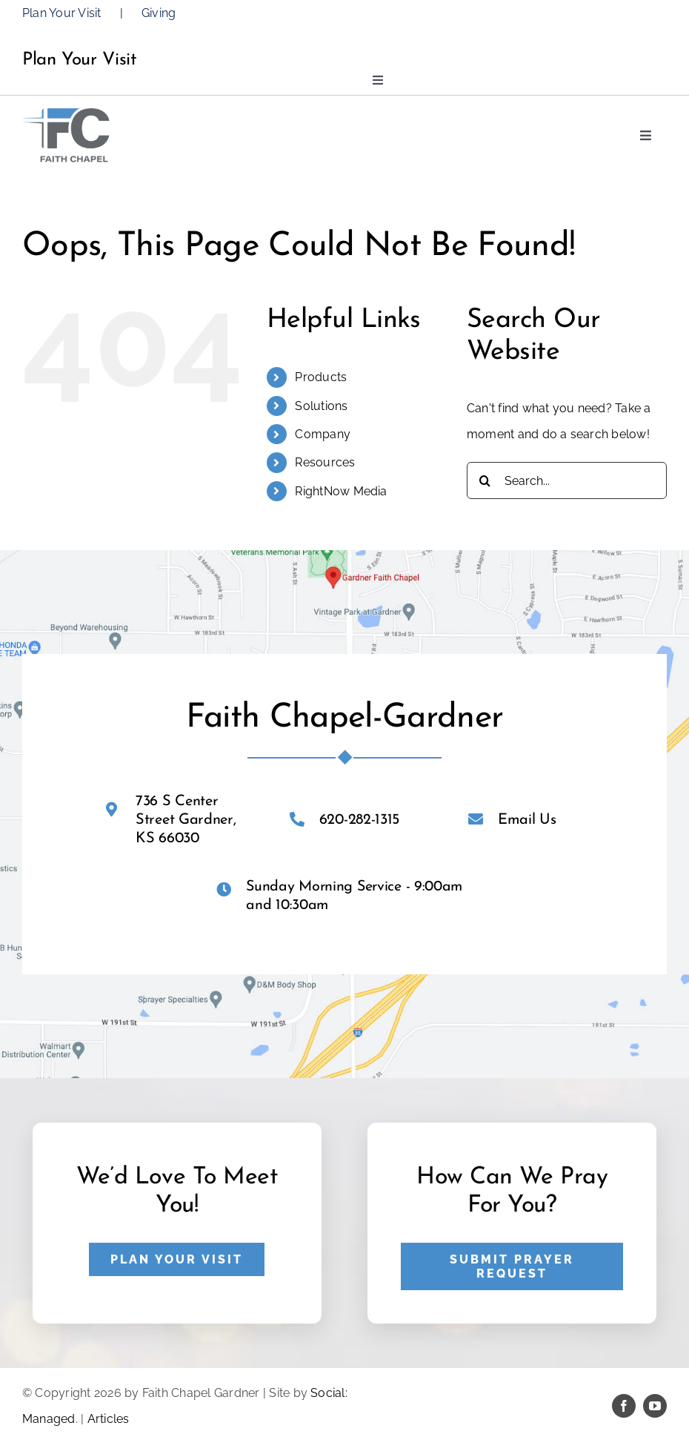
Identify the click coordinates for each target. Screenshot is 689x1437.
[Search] (485, 480)
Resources (325, 462)
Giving (159, 13)
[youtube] (655, 1406)
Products (321, 377)
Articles (108, 1419)
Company (322, 434)
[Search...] (567, 480)
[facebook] (624, 1406)
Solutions (321, 406)
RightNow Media (341, 491)
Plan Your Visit (61, 13)
